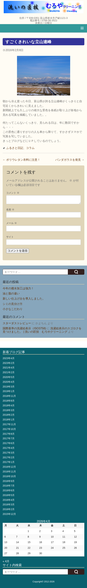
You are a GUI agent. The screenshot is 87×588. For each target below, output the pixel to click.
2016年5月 (9, 495)
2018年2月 (9, 414)
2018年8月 (9, 400)
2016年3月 (9, 504)
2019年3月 (9, 386)
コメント (12, 192)
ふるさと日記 (14, 147)
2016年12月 (9, 466)
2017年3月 (9, 452)
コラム (30, 147)
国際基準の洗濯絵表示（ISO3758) (24, 328)
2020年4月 (9, 381)
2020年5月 (9, 377)
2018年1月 (9, 419)
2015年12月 (9, 514)
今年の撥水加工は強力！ (18, 288)
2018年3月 (9, 410)
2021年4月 (9, 367)
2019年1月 (9, 391)
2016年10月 (9, 476)
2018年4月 (9, 405)
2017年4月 (9, 448)
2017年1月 (9, 462)
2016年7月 (9, 485)
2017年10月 (9, 429)
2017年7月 (9, 438)
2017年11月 (9, 424)
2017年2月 (9, 457)
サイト (10, 236)
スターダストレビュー (17, 323)
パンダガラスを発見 (69, 159)
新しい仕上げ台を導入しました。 (24, 298)
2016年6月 (9, 490)
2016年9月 (9, 481)
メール (11, 223)
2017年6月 (9, 443)
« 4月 (6, 561)
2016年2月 (9, 509)
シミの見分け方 (13, 303)
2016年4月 (9, 499)
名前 (10, 209)
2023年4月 (9, 358)
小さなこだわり (13, 308)
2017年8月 (9, 433)
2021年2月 (9, 372)
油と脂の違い (11, 293)
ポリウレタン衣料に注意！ (21, 159)
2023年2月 (9, 363)
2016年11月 (9, 471)
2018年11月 (9, 396)
